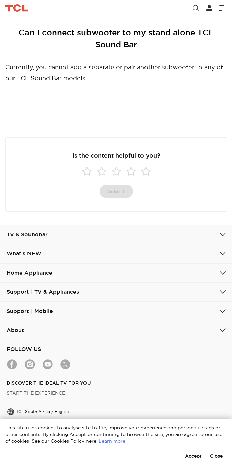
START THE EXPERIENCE (36, 393)
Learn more (112, 441)
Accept (193, 456)
